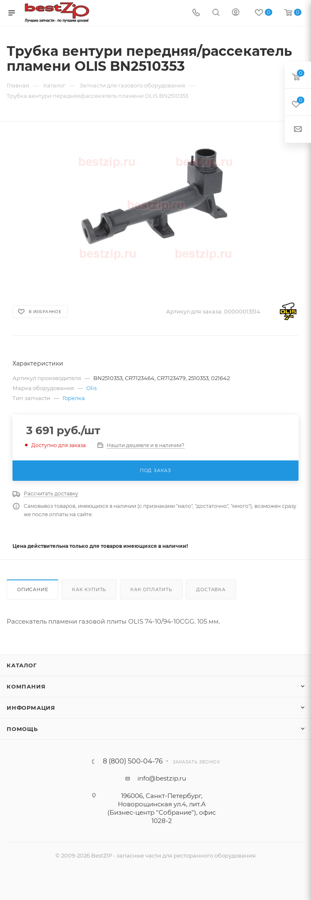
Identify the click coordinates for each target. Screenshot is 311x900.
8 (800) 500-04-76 (133, 761)
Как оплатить (151, 589)
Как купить (89, 589)
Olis (91, 388)
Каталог (22, 665)
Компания (26, 686)
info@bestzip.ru (161, 778)
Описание (32, 589)
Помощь (22, 729)
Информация (31, 707)
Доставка (210, 589)
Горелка (73, 398)
